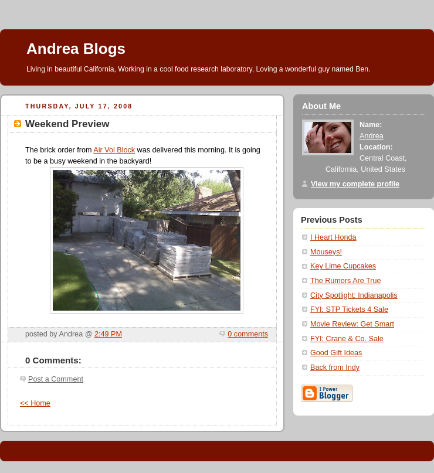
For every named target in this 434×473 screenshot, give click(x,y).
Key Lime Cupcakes (343, 266)
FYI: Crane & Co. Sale (347, 339)
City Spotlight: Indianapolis (354, 295)
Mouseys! (326, 252)
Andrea (372, 136)
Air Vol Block (114, 150)
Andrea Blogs (76, 48)
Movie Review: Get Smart (352, 324)
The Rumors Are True (345, 281)
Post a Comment (55, 379)
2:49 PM (108, 334)
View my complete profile (355, 184)
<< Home (35, 403)
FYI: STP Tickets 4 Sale (349, 309)
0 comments (248, 334)
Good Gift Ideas (336, 353)
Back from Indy (335, 367)
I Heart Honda (333, 237)
